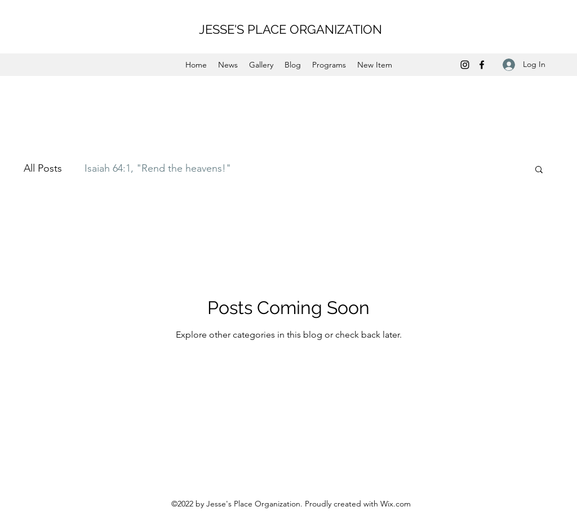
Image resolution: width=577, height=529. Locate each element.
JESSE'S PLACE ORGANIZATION (290, 29)
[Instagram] (465, 64)
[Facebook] (481, 64)
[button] (539, 170)
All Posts (43, 168)
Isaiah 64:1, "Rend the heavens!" (158, 168)
